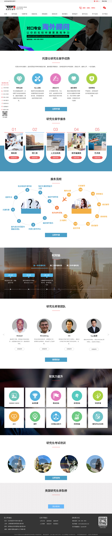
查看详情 (14, 157)
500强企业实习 (56, 418)
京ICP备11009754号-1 (56, 534)
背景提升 (75, 14)
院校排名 (34, 14)
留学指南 (14, 14)
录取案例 (44, 14)
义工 (14, 418)
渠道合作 (49, 523)
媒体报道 (49, 521)
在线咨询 (19, 349)
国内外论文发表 (97, 418)
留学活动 (85, 14)
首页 (5, 14)
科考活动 (77, 397)
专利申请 (98, 397)
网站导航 (104, 1)
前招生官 (54, 14)
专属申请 (24, 14)
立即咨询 (56, 478)
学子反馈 (95, 14)
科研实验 (77, 418)
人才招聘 (42, 523)
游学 (35, 418)
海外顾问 (64, 14)
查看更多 (56, 360)
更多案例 (56, 506)
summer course (14, 397)
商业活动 (56, 397)
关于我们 (105, 14)
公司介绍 (42, 521)
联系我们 (55, 523)
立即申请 (56, 109)
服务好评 (55, 521)
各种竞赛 (35, 397)
